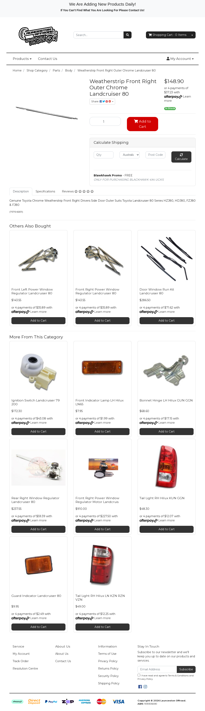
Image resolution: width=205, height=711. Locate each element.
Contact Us (47, 59)
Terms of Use (107, 654)
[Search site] (128, 34)
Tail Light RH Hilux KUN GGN (162, 498)
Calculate (181, 157)
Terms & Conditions (178, 675)
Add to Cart (142, 124)
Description (21, 191)
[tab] (20, 191)
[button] (180, 59)
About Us (61, 654)
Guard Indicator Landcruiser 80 (36, 596)
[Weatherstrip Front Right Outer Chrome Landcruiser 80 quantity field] (105, 121)
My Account (21, 654)
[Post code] (155, 154)
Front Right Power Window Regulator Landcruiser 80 (97, 291)
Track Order (21, 661)
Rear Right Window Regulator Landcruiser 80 (35, 500)
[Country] (129, 154)
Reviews (78, 191)
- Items (167, 35)
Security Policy (108, 676)
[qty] (104, 154)
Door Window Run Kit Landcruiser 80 (157, 291)
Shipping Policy (109, 683)
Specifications (45, 191)
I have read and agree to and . (166, 677)
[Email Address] (157, 669)
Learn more (38, 312)
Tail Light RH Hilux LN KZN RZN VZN (100, 597)
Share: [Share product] (101, 101)
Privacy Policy (108, 661)
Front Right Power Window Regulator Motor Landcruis (97, 500)
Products (21, 59)
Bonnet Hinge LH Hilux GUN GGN (166, 400)
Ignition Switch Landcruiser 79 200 (35, 402)
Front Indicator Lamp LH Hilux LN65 (99, 402)
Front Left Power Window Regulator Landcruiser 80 (32, 291)
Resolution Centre (25, 668)
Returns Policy (108, 668)
